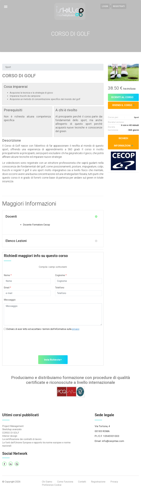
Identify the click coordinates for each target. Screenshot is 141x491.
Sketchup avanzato (12, 429)
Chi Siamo (47, 481)
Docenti (11, 216)
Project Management (13, 426)
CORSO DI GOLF (10, 432)
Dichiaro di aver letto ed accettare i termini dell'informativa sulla (41, 329)
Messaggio (10, 299)
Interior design (9, 436)
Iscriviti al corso (123, 97)
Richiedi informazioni (123, 142)
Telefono (59, 287)
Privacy (114, 481)
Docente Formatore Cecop (36, 224)
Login (105, 6)
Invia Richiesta (53, 359)
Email (7, 287)
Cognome (61, 275)
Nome (8, 275)
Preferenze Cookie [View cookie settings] (51, 485)
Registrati (119, 6)
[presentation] (26, 339)
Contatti (82, 481)
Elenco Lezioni (16, 241)
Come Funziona (65, 481)
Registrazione (98, 481)
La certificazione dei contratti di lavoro (21, 439)
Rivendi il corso (123, 105)
